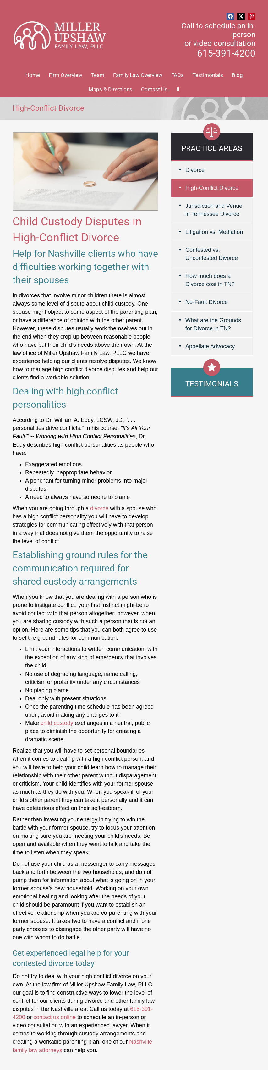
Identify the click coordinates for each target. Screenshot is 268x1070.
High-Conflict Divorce (211, 188)
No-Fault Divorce (206, 302)
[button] (230, 16)
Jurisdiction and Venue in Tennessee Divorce (213, 210)
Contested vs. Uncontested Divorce (211, 254)
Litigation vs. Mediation (214, 232)
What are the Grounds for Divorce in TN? (213, 324)
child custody (57, 723)
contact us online (54, 1017)
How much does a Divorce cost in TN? (210, 280)
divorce (99, 508)
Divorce (195, 170)
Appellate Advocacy (210, 346)
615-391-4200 (226, 53)
